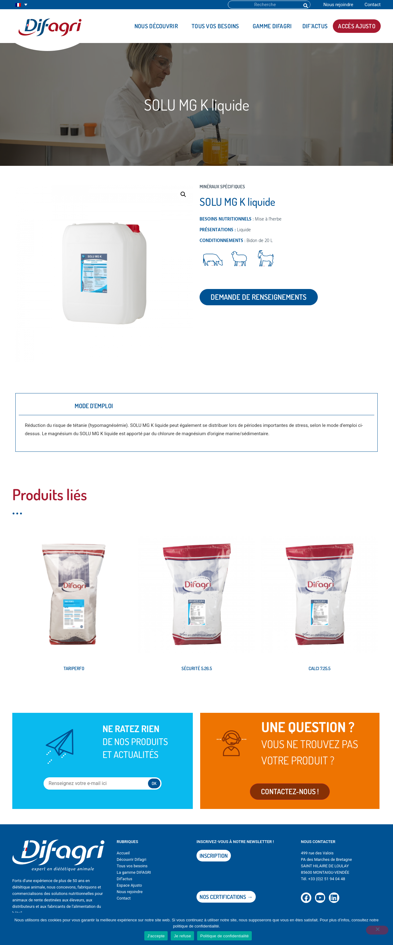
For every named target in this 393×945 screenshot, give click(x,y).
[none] (21, 5)
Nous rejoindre (338, 4)
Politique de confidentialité (224, 936)
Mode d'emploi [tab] (94, 406)
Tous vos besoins (217, 26)
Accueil (123, 857)
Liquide (244, 230)
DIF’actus (315, 26)
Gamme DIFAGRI (272, 26)
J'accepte (156, 936)
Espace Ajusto (129, 889)
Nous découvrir (157, 26)
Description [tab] (42, 406)
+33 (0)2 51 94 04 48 (326, 883)
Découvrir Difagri (131, 863)
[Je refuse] (375, 932)
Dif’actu (123, 883)
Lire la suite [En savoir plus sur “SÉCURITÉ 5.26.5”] (155, 689)
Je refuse (182, 936)
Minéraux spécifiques (222, 186)
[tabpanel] (196, 431)
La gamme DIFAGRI (134, 876)
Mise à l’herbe (268, 219)
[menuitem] (21, 5)
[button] (183, 194)
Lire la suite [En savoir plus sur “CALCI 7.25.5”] (278, 689)
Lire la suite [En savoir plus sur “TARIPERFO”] (32, 689)
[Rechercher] (305, 4)
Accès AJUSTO (356, 26)
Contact (372, 4)
